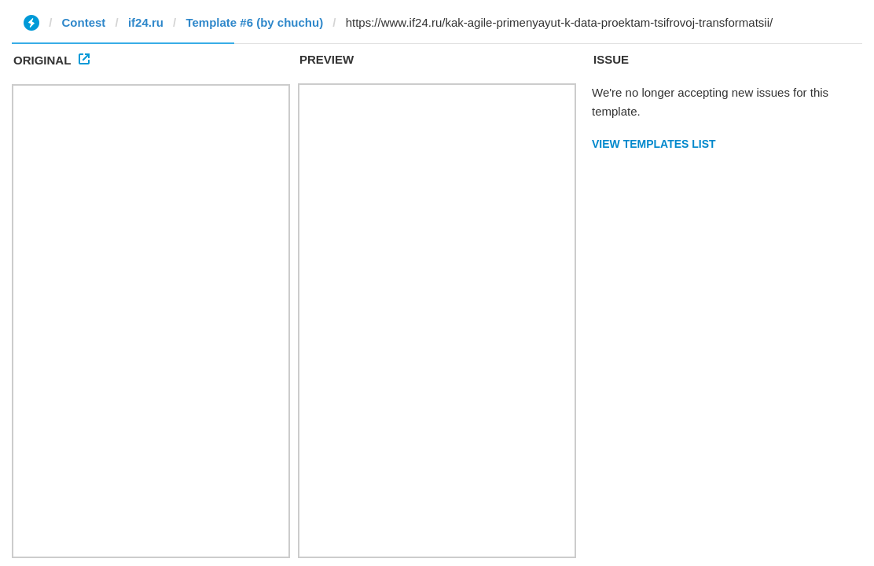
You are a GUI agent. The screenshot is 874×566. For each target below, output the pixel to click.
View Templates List (654, 144)
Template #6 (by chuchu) (254, 22)
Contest (84, 22)
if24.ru (145, 22)
